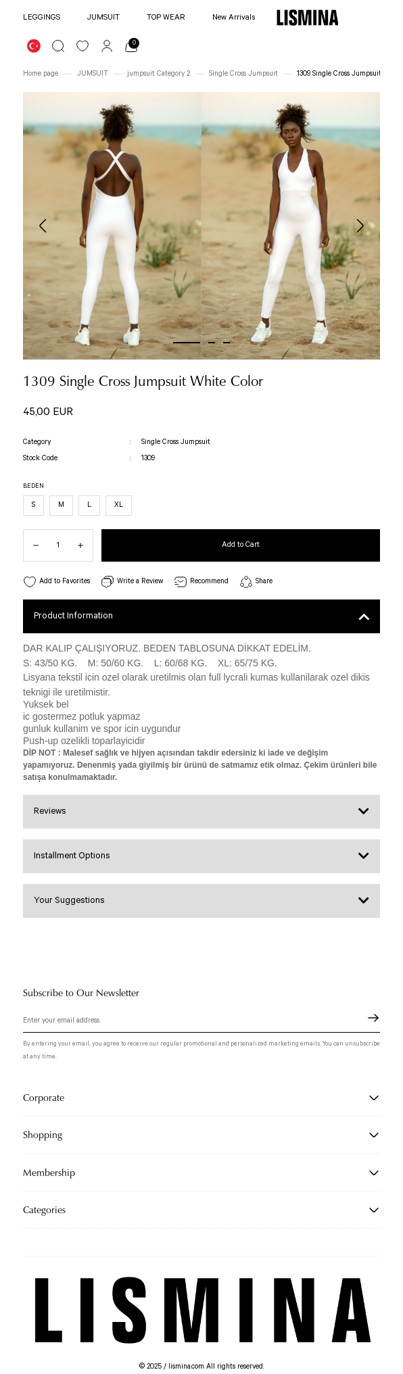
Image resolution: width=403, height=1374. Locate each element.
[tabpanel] (112, 226)
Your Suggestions (69, 900)
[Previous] (43, 225)
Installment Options (72, 856)
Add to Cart (241, 544)
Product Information (73, 616)
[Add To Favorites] (56, 582)
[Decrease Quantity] (31, 545)
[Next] (359, 225)
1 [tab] (186, 342)
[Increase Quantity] (85, 545)
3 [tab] (226, 342)
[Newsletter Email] (201, 1022)
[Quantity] (58, 545)
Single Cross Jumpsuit (175, 442)
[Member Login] (107, 46)
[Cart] (131, 46)
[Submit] (373, 1018)
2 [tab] (211, 342)
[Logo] (307, 17)
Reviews (50, 811)
